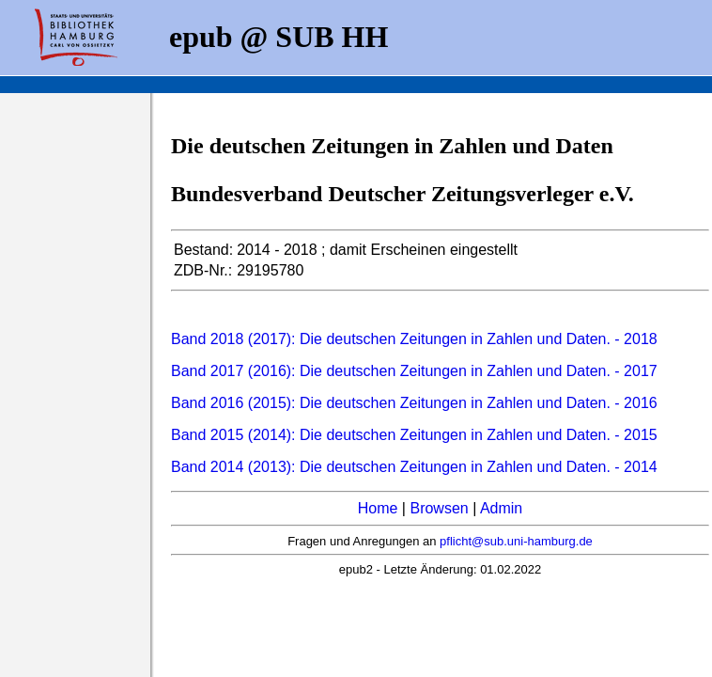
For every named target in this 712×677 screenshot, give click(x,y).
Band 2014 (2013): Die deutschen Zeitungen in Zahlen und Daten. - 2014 (414, 467)
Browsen (439, 508)
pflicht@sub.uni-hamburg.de (516, 541)
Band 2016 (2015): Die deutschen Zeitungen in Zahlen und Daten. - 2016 (414, 403)
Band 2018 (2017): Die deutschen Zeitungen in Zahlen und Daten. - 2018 (414, 339)
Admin (501, 508)
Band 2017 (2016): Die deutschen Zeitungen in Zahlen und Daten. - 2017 (414, 371)
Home (378, 508)
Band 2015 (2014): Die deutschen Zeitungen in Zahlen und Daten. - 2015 (414, 435)
